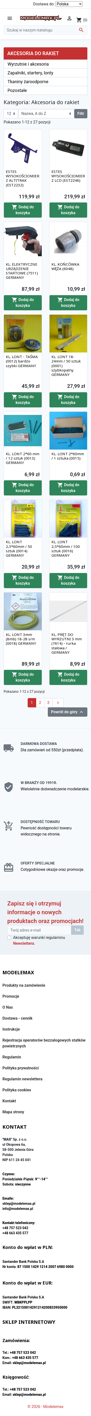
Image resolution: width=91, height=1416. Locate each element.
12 (9, 113)
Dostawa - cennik (17, 1018)
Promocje (10, 996)
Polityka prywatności (20, 1068)
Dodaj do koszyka (23, 209)
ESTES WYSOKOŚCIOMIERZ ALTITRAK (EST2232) (22, 178)
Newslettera (23, 943)
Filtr (80, 113)
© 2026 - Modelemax (45, 1406)
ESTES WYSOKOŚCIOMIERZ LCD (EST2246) (68, 176)
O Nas (7, 1007)
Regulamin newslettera (22, 1079)
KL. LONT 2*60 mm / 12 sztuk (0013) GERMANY (22, 458)
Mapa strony (13, 1112)
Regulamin (11, 1057)
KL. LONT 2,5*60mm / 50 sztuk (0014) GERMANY (19, 548)
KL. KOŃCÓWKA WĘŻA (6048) (65, 266)
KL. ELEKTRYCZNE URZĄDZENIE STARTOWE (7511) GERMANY (22, 271)
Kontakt (9, 1101)
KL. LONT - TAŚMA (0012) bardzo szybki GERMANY (22, 361)
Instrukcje (11, 1029)
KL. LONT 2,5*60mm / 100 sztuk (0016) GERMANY (65, 548)
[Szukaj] (45, 30)
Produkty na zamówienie (23, 985)
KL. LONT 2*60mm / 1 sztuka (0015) (67, 456)
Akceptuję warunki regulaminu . (39, 940)
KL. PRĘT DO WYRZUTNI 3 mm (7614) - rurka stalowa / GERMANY (66, 643)
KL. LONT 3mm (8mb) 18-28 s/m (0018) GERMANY (21, 639)
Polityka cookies (16, 1090)
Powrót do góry (67, 712)
